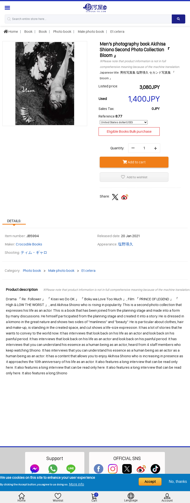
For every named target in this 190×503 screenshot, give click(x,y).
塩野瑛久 (125, 244)
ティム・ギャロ (34, 252)
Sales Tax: (106, 108)
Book (28, 31)
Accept (150, 481)
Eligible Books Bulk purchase (129, 131)
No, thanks (178, 481)
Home (11, 31)
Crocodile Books (29, 244)
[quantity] (144, 148)
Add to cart (134, 162)
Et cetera (117, 31)
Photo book (62, 31)
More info (76, 484)
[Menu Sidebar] (8, 8)
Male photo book (90, 31)
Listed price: (108, 86)
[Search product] (178, 19)
